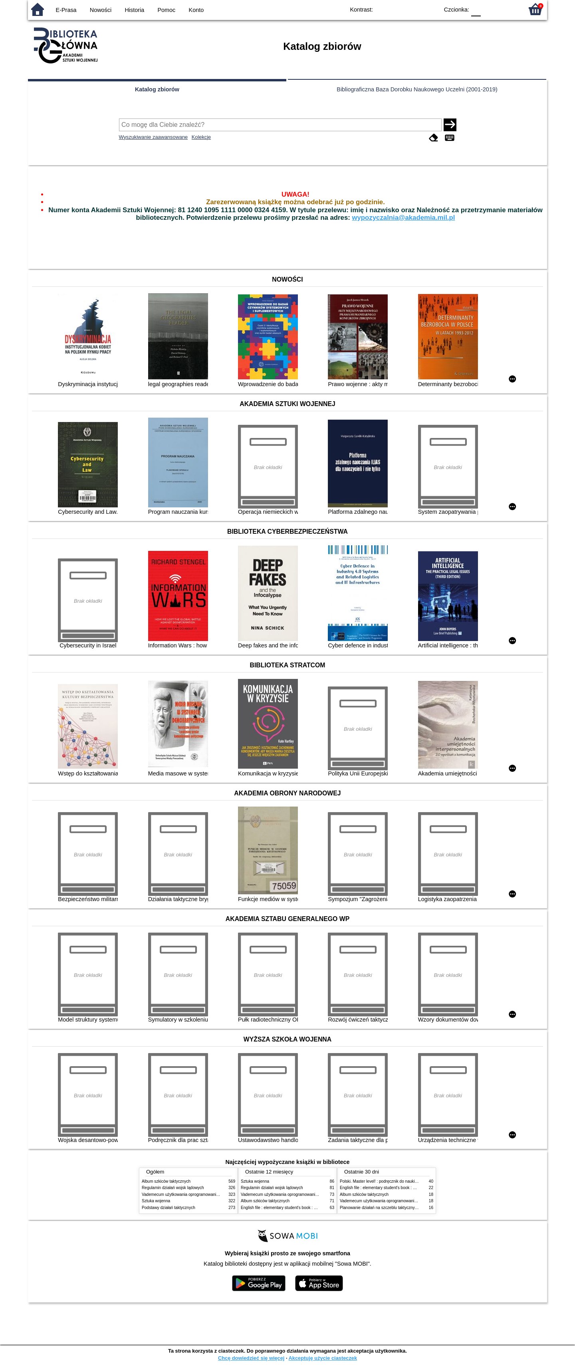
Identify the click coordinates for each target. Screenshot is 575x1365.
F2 (508, 9)
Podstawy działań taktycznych (168, 1207)
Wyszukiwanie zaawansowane (153, 137)
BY (430, 9)
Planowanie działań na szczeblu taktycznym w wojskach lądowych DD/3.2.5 (407, 1207)
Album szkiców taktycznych (166, 1181)
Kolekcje (201, 137)
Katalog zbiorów (157, 89)
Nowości (100, 10)
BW (398, 9)
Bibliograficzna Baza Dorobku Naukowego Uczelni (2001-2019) (417, 89)
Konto (196, 10)
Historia (134, 10)
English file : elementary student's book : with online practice (294, 1207)
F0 (476, 9)
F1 (490, 9)
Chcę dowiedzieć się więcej (251, 1358)
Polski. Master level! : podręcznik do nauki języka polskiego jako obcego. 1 (406, 1181)
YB (414, 9)
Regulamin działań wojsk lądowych (173, 1187)
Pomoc (167, 10)
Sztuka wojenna (156, 1201)
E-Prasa (66, 10)
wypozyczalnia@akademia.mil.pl (403, 217)
